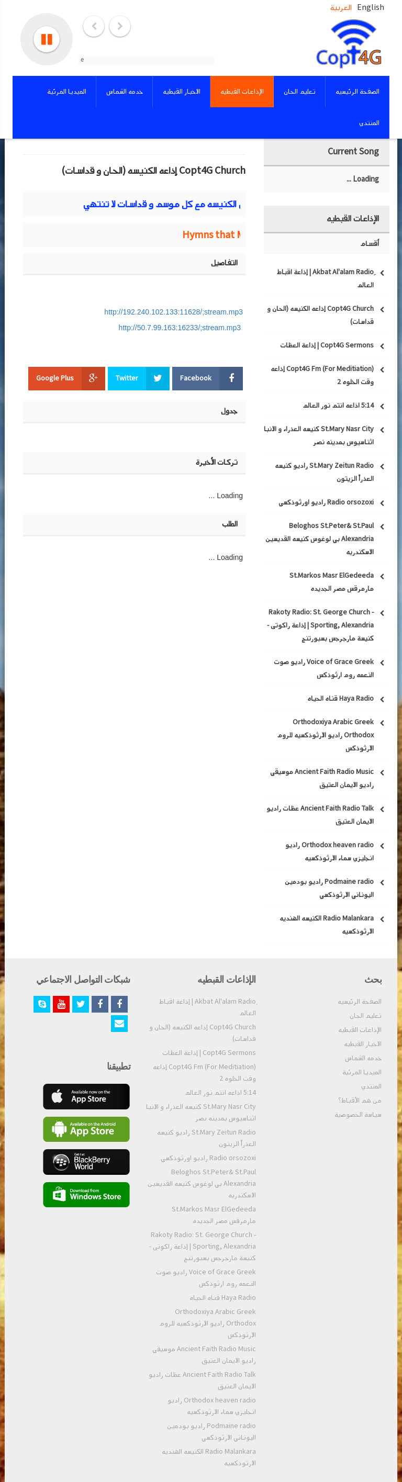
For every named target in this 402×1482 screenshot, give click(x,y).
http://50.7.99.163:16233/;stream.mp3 (180, 327)
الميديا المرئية (362, 1072)
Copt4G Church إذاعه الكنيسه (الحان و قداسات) (202, 1033)
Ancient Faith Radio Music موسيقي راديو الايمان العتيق (204, 1354)
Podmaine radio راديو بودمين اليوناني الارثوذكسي (211, 1431)
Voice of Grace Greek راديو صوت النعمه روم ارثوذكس (206, 1277)
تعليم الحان (366, 1015)
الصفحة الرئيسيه (360, 1001)
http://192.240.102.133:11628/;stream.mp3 (173, 312)
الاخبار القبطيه (363, 1044)
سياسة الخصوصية (358, 1114)
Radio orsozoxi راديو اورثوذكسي (208, 1158)
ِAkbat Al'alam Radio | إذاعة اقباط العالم (207, 1007)
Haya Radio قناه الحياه (222, 1298)
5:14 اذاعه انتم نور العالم (220, 1092)
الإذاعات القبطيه (360, 1030)
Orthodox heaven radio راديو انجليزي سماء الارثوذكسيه (212, 1406)
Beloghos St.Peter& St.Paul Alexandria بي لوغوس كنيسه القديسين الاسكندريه (202, 1183)
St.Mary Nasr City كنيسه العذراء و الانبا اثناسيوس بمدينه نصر (201, 1112)
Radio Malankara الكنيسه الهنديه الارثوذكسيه (209, 1457)
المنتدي (371, 1086)
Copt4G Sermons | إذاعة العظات (209, 1053)
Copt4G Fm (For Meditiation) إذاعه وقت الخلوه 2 (204, 1072)
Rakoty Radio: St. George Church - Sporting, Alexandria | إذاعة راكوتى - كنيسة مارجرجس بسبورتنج (202, 1246)
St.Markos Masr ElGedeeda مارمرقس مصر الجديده (214, 1215)
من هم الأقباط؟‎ (360, 1100)
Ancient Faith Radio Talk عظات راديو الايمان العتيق (202, 1380)
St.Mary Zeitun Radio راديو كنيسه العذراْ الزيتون (206, 1138)
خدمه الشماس (363, 1058)
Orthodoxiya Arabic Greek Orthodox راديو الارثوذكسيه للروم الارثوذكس (207, 1323)
